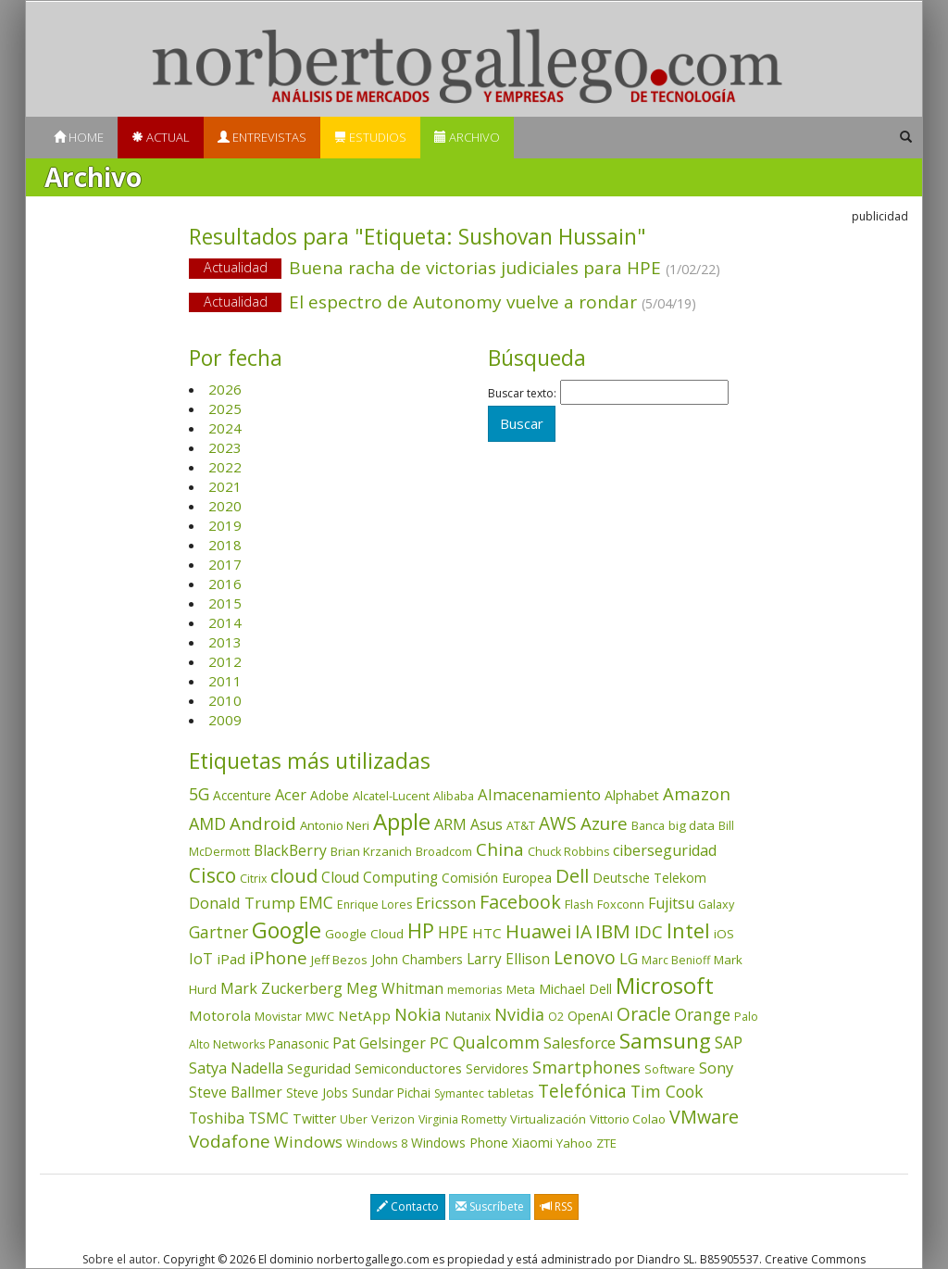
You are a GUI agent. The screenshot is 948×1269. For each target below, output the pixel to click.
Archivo (467, 137)
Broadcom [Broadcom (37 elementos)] (444, 851)
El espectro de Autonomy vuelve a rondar (473, 303)
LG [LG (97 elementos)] (628, 958)
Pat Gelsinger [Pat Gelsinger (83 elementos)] (379, 1043)
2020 (225, 505)
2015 (225, 603)
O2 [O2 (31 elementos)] (556, 1016)
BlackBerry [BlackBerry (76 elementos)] (290, 850)
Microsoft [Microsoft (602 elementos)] (665, 985)
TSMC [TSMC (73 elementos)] (268, 1118)
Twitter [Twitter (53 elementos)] (314, 1118)
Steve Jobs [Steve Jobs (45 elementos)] (317, 1093)
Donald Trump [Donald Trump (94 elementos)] (242, 902)
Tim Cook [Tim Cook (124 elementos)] (667, 1091)
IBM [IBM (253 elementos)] (612, 931)
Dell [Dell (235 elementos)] (572, 875)
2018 (225, 544)
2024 (225, 428)
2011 (225, 681)
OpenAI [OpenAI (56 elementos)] (590, 1015)
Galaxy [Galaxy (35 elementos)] (716, 904)
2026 (225, 389)
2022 (225, 467)
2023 (225, 447)
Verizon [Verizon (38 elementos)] (393, 1119)
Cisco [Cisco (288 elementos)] (212, 875)
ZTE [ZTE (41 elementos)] (606, 1143)
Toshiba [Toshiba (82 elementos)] (216, 1118)
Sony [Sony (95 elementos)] (716, 1067)
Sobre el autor (119, 1259)
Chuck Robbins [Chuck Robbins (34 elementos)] (568, 852)
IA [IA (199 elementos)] (583, 931)
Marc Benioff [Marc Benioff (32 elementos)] (676, 960)
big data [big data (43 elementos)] (691, 825)
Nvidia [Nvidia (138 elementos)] (519, 1014)
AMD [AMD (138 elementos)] (207, 823)
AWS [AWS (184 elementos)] (558, 823)
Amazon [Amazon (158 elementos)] (696, 793)
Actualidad (236, 267)
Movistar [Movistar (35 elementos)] (278, 1016)
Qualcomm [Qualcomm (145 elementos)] (496, 1042)
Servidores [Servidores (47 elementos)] (497, 1068)
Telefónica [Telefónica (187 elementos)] (582, 1090)
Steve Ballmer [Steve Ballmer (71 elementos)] (235, 1092)
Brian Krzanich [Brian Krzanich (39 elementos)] (371, 851)
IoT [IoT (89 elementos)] (201, 959)
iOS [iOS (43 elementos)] (724, 933)
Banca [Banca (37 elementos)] (648, 825)
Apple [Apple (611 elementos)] (401, 821)
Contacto (408, 1206)
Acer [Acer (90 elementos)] (290, 795)
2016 (225, 583)
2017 (225, 564)
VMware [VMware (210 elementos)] (704, 1116)
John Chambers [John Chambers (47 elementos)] (417, 959)
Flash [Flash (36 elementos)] (579, 904)
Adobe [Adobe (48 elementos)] (329, 795)
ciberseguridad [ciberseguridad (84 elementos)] (665, 850)
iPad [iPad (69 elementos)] (231, 958)
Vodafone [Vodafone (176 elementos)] (229, 1141)
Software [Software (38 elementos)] (669, 1069)
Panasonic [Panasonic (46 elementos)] (298, 1043)
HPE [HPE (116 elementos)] (453, 932)
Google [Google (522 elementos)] (286, 930)
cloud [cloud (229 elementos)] (294, 875)
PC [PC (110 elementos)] (439, 1042)
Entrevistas (262, 137)
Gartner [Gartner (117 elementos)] (218, 932)
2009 (225, 719)
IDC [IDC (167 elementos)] (648, 932)
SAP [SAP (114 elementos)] (728, 1042)
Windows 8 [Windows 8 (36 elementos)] (376, 1143)
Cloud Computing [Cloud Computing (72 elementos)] (379, 877)
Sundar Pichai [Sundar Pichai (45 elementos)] (391, 1093)
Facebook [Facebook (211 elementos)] (520, 901)
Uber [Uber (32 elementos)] (354, 1119)
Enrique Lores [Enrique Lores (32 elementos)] (374, 904)
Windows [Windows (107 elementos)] (308, 1141)
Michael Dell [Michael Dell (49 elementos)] (575, 989)
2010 (225, 700)
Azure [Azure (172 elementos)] (604, 823)
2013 (225, 642)
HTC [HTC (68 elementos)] (487, 932)
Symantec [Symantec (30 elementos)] (459, 1093)
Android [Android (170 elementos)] (263, 823)
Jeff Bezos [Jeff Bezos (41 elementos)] (339, 959)
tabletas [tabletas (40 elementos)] (511, 1093)
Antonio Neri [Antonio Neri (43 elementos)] (334, 825)
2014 (225, 622)
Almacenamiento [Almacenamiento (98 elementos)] (539, 794)
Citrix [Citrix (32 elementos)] (253, 878)
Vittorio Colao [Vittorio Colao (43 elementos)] (628, 1119)
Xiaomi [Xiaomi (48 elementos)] (532, 1142)
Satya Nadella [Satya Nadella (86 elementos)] (236, 1068)
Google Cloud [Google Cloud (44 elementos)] (364, 933)
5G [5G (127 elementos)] (199, 794)
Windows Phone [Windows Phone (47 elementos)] (459, 1142)
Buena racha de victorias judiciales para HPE (473, 269)
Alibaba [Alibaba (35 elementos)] (453, 795)
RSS (556, 1206)
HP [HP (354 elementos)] (420, 930)
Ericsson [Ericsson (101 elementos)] (446, 902)
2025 (225, 408)
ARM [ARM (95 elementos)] (450, 824)
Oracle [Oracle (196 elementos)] (644, 1013)
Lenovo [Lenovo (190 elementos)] (585, 957)
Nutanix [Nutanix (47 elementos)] (467, 1015)
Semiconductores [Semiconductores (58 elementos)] (408, 1068)
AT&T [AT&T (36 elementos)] (520, 825)
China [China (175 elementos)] (500, 849)
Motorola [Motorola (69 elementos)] (220, 1015)
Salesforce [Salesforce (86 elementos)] (579, 1043)
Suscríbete (489, 1206)
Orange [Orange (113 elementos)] (702, 1014)
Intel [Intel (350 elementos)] (688, 930)
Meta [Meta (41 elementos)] (520, 989)
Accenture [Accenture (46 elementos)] (242, 795)
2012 (225, 661)
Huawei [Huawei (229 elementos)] (538, 931)
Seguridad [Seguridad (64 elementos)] (319, 1068)
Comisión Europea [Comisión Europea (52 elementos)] (497, 877)
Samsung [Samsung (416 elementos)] (665, 1040)
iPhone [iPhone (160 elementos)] (278, 957)
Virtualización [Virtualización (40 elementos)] (548, 1119)
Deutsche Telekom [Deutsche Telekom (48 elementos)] (649, 877)
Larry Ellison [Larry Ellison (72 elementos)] (508, 959)
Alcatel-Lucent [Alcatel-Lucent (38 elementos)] (391, 795)
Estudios (370, 137)
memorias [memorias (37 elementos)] (475, 989)
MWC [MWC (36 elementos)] (320, 1016)
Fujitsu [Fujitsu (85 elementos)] (671, 903)
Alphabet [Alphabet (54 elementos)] (632, 795)
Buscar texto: (522, 393)
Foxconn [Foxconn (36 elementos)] (620, 904)
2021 (225, 486)
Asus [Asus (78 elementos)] (486, 824)
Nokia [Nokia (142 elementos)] (417, 1014)
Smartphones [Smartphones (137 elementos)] (586, 1067)
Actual (160, 137)
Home (79, 137)
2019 (225, 525)
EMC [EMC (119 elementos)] (316, 902)
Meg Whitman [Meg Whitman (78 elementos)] (394, 988)
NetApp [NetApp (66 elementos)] (364, 1015)
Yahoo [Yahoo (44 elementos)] (574, 1143)
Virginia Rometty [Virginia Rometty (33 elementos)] (462, 1119)
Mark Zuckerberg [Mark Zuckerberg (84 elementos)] (281, 988)
